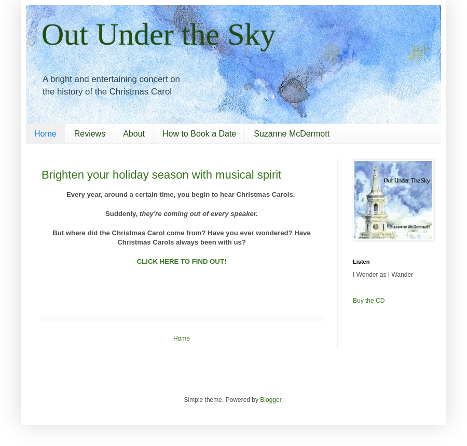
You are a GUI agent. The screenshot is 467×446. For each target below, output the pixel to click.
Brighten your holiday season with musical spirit (161, 174)
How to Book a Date (199, 133)
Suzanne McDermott (291, 133)
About (134, 133)
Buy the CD (368, 300)
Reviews (89, 133)
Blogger (270, 399)
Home (45, 133)
